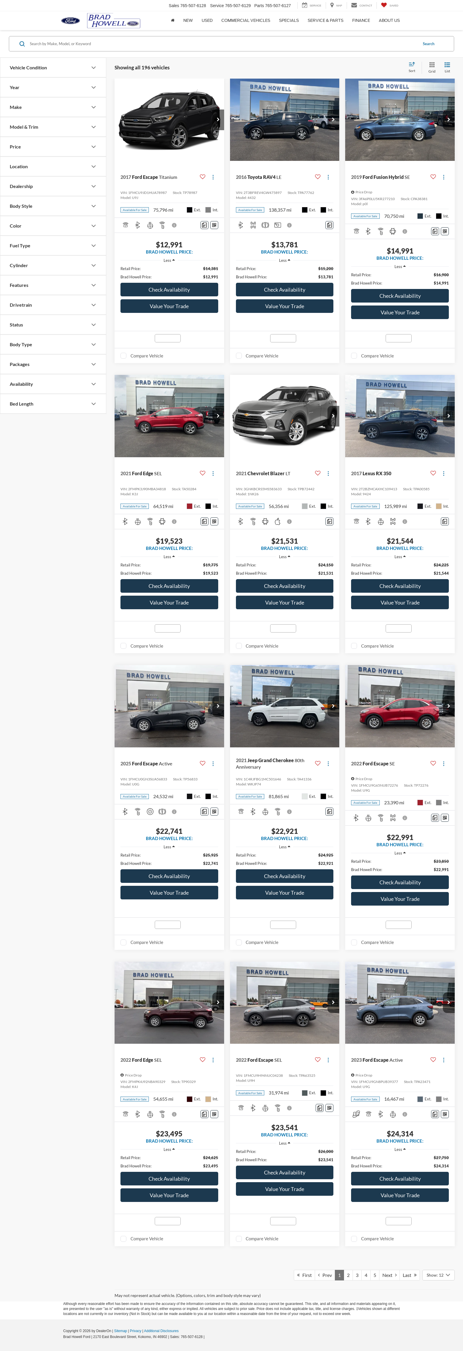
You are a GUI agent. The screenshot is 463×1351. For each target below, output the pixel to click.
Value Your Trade (169, 306)
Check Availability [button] (169, 289)
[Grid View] (431, 68)
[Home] (173, 20)
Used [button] (207, 20)
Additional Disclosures (161, 1331)
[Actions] (213, 177)
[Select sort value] (414, 67)
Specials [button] (289, 20)
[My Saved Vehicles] (389, 5)
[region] (169, 273)
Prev (325, 1275)
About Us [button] (389, 20)
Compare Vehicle (147, 355)
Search (428, 43)
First (304, 1275)
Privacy (135, 1331)
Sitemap (120, 1331)
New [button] (188, 20)
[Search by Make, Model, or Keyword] (223, 44)
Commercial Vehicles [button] (245, 20)
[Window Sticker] (214, 225)
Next (389, 1275)
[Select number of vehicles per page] (438, 1275)
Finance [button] (361, 20)
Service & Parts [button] (325, 20)
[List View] (447, 68)
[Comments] (204, 225)
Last (410, 1275)
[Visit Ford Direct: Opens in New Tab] (207, 1337)
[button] (218, 120)
